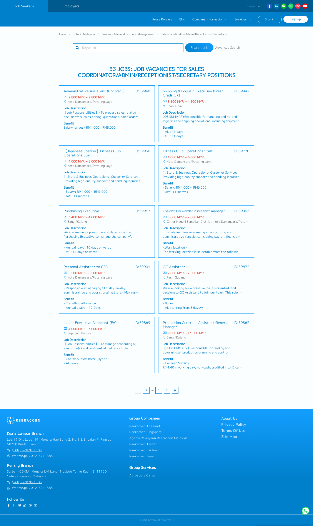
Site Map (229, 437)
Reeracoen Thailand (144, 426)
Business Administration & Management (128, 36)
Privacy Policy (233, 424)
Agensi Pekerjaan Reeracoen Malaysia (158, 438)
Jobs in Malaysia (84, 36)
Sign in (270, 19)
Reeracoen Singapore (145, 432)
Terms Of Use (233, 430)
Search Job (199, 49)
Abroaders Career (143, 475)
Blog (182, 19)
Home (62, 36)
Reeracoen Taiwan (143, 444)
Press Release (162, 19)
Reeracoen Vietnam (144, 450)
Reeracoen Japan (142, 456)
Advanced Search (227, 49)
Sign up (295, 19)
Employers (71, 6)
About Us (229, 418)
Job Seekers (24, 6)
